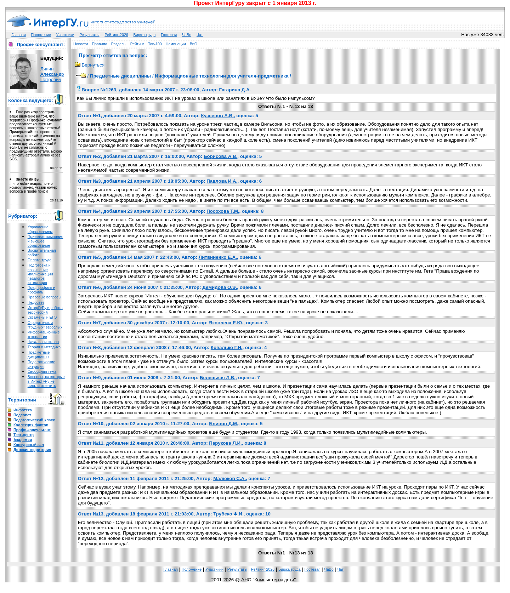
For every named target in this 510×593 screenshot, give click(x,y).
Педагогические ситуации (41, 364)
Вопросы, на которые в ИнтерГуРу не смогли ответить (46, 381)
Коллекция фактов (30, 425)
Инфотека (22, 410)
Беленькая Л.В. (218, 377)
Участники (65, 35)
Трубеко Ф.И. (228, 514)
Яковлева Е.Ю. (226, 322)
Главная (18, 35)
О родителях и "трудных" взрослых (45, 324)
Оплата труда (39, 260)
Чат (200, 35)
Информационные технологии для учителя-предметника (221, 76)
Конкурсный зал (28, 445)
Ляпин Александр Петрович (52, 74)
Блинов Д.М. (223, 423)
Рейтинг (137, 44)
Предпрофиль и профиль (42, 289)
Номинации (176, 44)
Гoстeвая (169, 35)
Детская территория (32, 449)
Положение (41, 35)
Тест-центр (23, 435)
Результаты (89, 35)
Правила (99, 44)
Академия (22, 440)
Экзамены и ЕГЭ (42, 317)
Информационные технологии (44, 334)
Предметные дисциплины (39, 354)
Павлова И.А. (221, 181)
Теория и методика (44, 347)
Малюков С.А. (229, 478)
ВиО (193, 44)
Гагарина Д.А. (235, 89)
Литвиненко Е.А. (218, 257)
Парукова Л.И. (225, 443)
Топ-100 (155, 44)
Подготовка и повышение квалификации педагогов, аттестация (40, 274)
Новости (80, 44)
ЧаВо (186, 35)
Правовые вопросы (44, 297)
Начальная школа (43, 342)
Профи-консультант (32, 430)
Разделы (118, 44)
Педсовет (36, 302)
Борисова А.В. (220, 156)
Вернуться (90, 65)
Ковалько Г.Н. (227, 347)
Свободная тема (42, 371)
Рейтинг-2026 (116, 35)
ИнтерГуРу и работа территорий (45, 310)
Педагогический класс (34, 420)
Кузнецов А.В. (217, 115)
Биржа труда (145, 35)
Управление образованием (40, 229)
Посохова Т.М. (222, 211)
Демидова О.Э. (219, 287)
